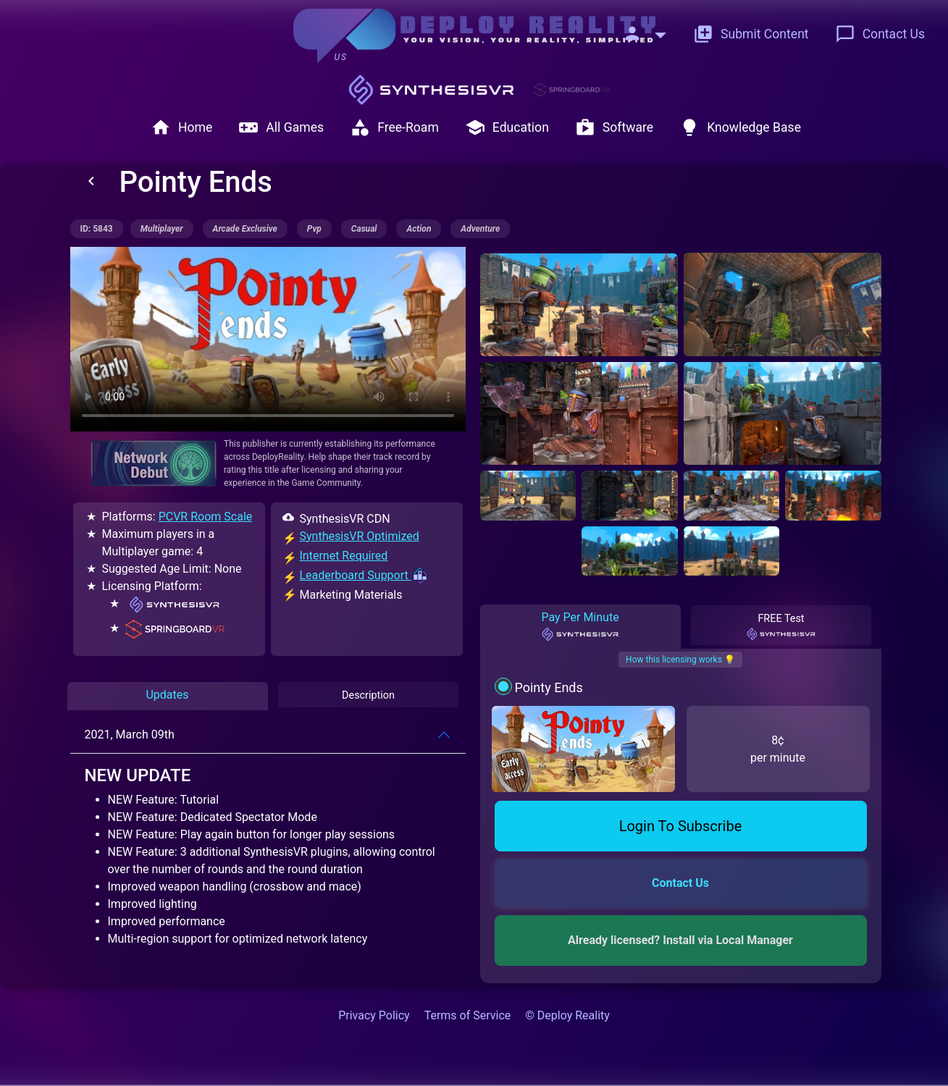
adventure (480, 229)
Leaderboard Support (364, 575)
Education (507, 127)
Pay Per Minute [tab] (579, 626)
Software (614, 127)
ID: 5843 (96, 229)
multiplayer (161, 229)
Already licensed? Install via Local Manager (680, 940)
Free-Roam (394, 127)
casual (364, 229)
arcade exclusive (245, 229)
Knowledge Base (740, 127)
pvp (314, 229)
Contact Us (880, 34)
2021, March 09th (130, 734)
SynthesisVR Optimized (359, 536)
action (418, 229)
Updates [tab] (167, 695)
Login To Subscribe (680, 826)
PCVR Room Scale (206, 516)
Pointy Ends (548, 687)
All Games (281, 127)
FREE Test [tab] (780, 627)
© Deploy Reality (567, 1015)
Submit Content (751, 34)
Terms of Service (467, 1015)
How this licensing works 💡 (680, 659)
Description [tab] (368, 695)
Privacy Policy (374, 1015)
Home (181, 127)
